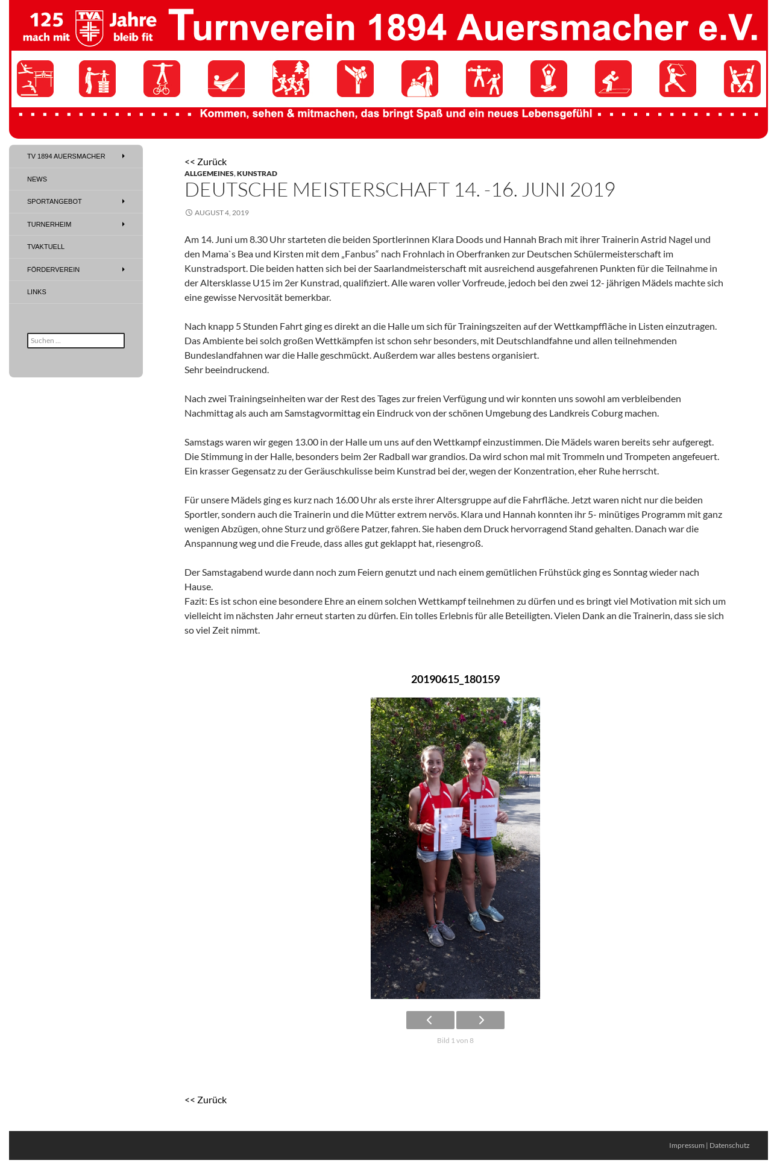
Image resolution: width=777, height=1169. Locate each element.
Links (36, 291)
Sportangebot (54, 201)
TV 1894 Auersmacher (66, 156)
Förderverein (53, 269)
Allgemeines (209, 173)
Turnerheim (49, 224)
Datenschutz (729, 1145)
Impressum (687, 1145)
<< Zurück (205, 161)
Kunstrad (257, 173)
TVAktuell (45, 246)
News (37, 179)
